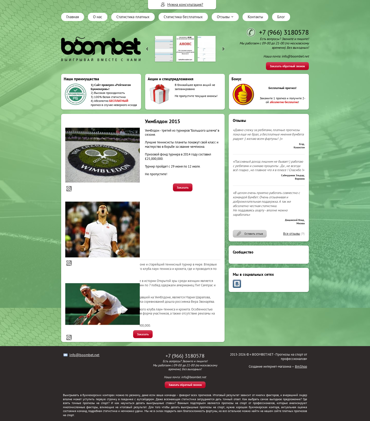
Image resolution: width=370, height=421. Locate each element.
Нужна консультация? (185, 4)
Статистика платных (133, 16)
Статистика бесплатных (183, 16)
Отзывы (223, 16)
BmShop (301, 366)
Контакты (255, 16)
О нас (97, 16)
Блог (281, 16)
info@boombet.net (84, 355)
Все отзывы (291, 233)
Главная (72, 16)
